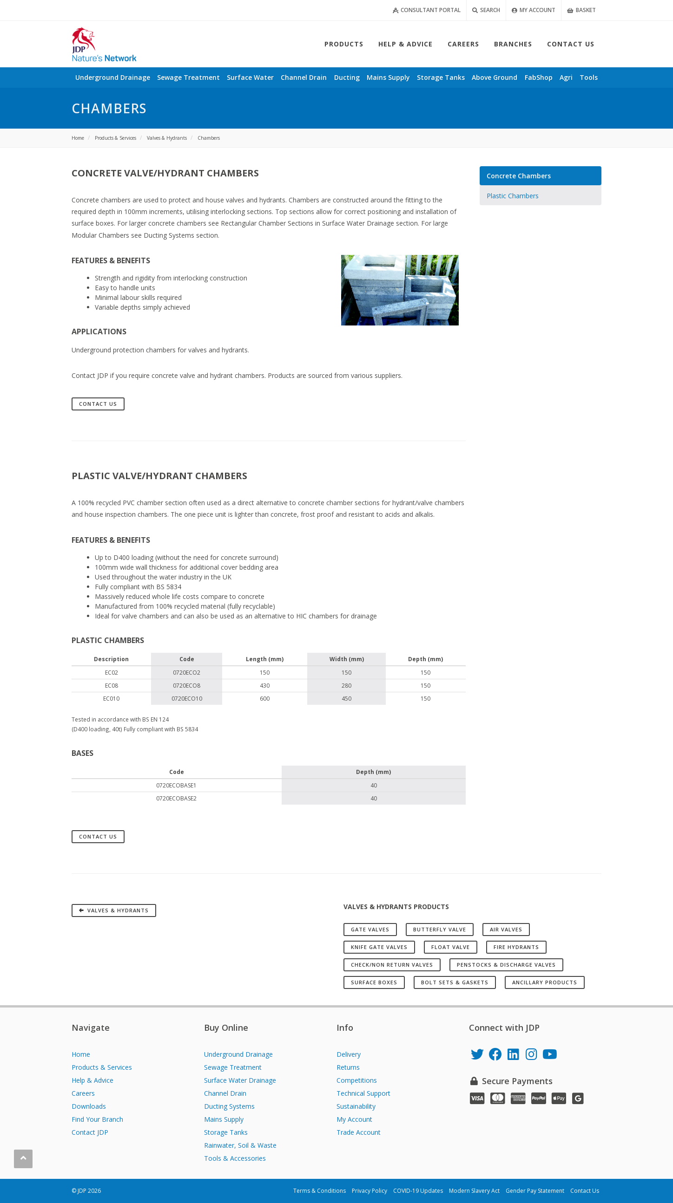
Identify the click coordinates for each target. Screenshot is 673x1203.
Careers (83, 1093)
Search (486, 10)
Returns (348, 1067)
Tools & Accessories (235, 1158)
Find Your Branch (97, 1119)
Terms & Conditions (319, 1191)
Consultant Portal (427, 10)
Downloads (89, 1106)
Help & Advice (92, 1080)
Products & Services (102, 1067)
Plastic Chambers (513, 195)
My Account (533, 10)
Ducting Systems (229, 1106)
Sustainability (356, 1106)
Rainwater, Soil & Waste (240, 1145)
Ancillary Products (544, 982)
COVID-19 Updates (418, 1191)
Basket (581, 10)
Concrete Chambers (519, 175)
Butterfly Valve (439, 929)
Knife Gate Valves (379, 946)
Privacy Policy (369, 1191)
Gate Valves (370, 929)
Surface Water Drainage (240, 1080)
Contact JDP (90, 1132)
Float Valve (450, 946)
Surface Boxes (374, 982)
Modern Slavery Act (474, 1191)
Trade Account (358, 1132)
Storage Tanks (226, 1132)
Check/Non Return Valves (392, 964)
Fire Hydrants (516, 946)
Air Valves (506, 929)
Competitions (356, 1080)
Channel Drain (225, 1093)
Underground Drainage (238, 1054)
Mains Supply (224, 1119)
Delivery (348, 1054)
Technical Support (363, 1093)
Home (81, 1054)
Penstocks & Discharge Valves (506, 964)
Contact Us (98, 403)
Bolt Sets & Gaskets (454, 982)
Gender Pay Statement (535, 1191)
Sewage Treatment (233, 1067)
